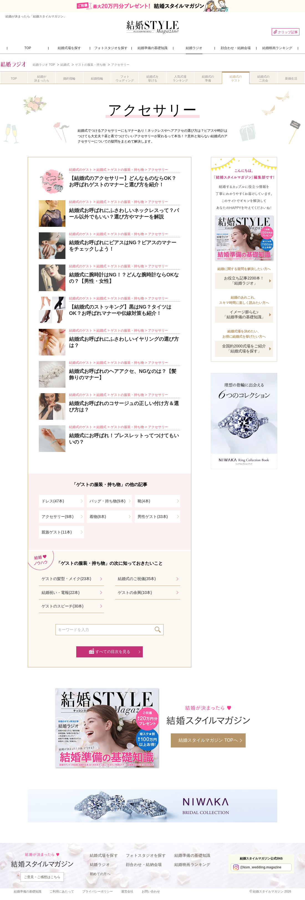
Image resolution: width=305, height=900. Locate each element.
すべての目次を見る (112, 651)
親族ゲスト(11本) (57, 532)
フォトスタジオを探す (146, 855)
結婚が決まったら (41, 78)
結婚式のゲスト (236, 78)
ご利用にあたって (62, 891)
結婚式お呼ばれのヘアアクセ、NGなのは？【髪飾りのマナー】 (122, 374)
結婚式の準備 (208, 78)
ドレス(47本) (53, 501)
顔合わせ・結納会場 (144, 864)
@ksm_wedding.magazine (260, 867)
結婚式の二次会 (263, 78)
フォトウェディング (125, 78)
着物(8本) (98, 516)
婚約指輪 (69, 78)
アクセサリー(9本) (57, 516)
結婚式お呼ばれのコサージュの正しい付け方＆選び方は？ (124, 407)
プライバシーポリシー (97, 891)
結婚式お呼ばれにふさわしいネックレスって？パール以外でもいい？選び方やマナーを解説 (124, 214)
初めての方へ (100, 874)
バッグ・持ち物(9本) (107, 501)
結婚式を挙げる (152, 78)
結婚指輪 (97, 78)
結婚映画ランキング (192, 864)
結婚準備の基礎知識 (192, 855)
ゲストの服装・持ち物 (127, 170)
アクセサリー (158, 170)
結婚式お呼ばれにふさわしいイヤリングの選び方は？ (124, 342)
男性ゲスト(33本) (153, 516)
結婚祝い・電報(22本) (61, 592)
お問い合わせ (151, 891)
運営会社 (127, 891)
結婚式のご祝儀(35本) (137, 578)
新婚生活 (291, 78)
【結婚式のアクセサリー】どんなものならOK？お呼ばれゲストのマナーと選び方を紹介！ (122, 181)
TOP (14, 78)
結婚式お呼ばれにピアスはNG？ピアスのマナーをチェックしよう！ (122, 246)
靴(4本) (144, 501)
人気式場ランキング (180, 78)
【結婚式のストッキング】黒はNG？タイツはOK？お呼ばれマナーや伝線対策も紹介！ (120, 310)
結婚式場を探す (104, 855)
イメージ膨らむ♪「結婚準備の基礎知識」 (244, 314)
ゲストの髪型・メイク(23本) (66, 578)
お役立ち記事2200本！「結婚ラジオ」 (244, 280)
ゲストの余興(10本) (135, 592)
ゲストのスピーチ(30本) (62, 606)
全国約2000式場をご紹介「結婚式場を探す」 (244, 348)
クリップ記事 (285, 32)
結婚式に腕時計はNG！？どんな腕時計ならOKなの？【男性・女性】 (124, 278)
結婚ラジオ (100, 864)
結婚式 (101, 170)
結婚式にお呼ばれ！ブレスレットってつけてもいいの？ (124, 439)
